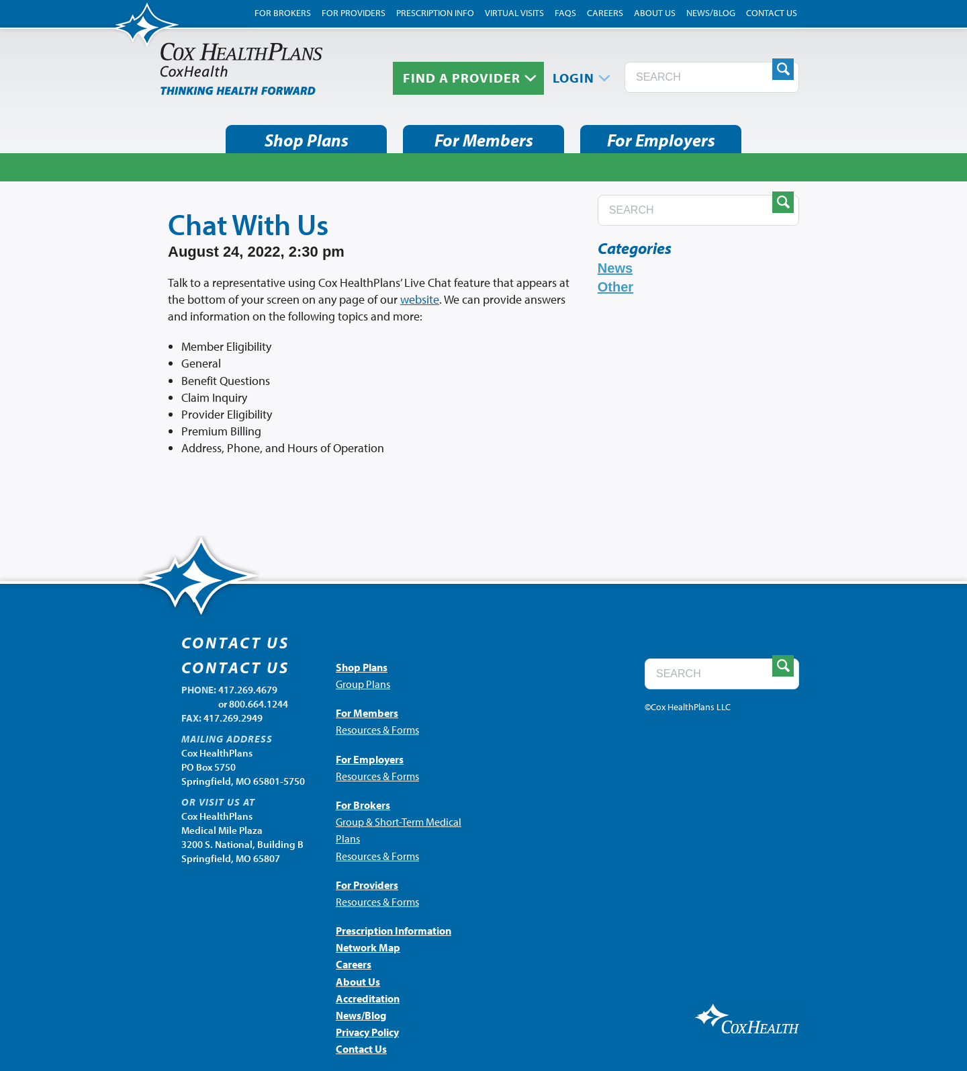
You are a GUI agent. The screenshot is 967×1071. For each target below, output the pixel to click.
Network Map (368, 947)
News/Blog (710, 13)
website (419, 299)
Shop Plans (307, 140)
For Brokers (283, 13)
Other (615, 287)
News (615, 268)
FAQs (565, 13)
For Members (483, 140)
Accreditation (368, 998)
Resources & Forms (377, 729)
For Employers (661, 140)
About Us (655, 13)
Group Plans (363, 684)
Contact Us (771, 13)
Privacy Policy (367, 1032)
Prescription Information (393, 930)
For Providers (353, 13)
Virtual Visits (514, 13)
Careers (605, 13)
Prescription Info (435, 13)
